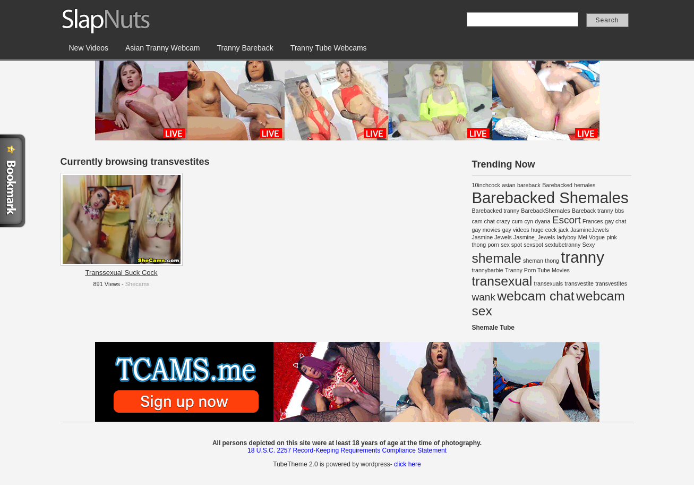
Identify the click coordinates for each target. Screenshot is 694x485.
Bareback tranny (592, 210)
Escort (566, 219)
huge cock (544, 230)
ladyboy (567, 237)
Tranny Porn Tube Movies (537, 270)
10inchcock (486, 185)
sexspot (533, 244)
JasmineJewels (589, 230)
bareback (529, 185)
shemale (496, 258)
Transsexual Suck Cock (121, 273)
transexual (502, 281)
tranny (582, 257)
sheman (533, 260)
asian (508, 185)
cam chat (483, 221)
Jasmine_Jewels (534, 237)
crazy (503, 221)
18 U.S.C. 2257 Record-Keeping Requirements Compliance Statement (347, 450)
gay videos (515, 230)
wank (483, 297)
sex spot (511, 244)
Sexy (588, 244)
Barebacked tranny (495, 210)
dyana (542, 221)
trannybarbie (487, 270)
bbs (619, 210)
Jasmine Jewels (492, 237)
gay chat (615, 221)
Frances (592, 221)
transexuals (548, 283)
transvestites (611, 283)
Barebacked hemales (568, 185)
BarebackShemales (545, 210)
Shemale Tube (493, 327)
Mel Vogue (591, 237)
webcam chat (535, 296)
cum (517, 221)
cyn (528, 221)
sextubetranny (562, 244)
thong (552, 260)
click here (407, 464)
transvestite (579, 283)
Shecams (137, 284)
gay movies (486, 230)
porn (493, 244)
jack (564, 230)
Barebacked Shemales (550, 197)
